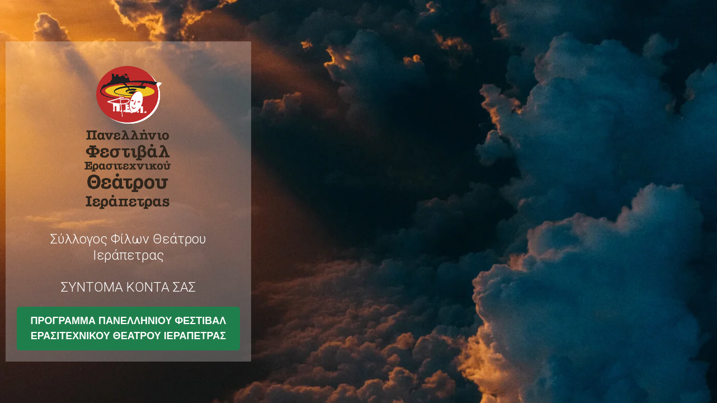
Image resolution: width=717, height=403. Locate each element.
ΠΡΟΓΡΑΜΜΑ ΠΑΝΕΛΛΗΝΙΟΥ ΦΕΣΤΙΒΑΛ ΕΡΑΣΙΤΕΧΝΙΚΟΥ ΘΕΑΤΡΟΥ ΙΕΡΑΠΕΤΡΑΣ (129, 328)
